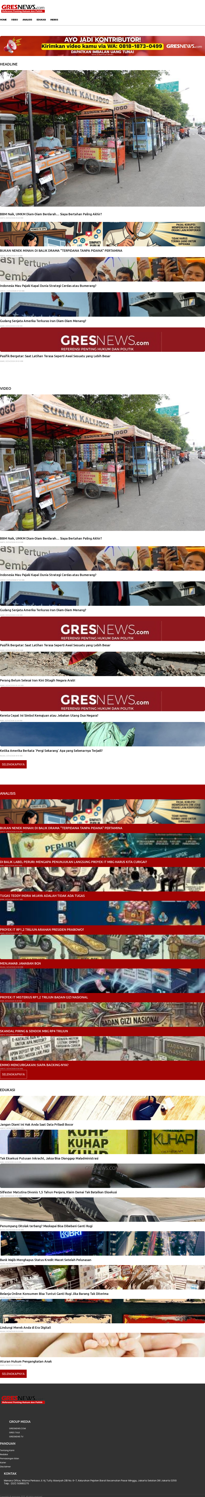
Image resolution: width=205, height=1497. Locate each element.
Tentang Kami (7, 1445)
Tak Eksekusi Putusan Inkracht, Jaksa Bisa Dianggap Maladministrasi (49, 1155)
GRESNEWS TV (16, 1432)
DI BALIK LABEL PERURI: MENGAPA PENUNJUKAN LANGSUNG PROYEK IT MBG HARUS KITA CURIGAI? (73, 860)
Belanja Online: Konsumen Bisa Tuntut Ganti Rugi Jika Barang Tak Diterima (54, 1289)
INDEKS (54, 19)
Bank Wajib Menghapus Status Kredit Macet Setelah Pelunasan (45, 1256)
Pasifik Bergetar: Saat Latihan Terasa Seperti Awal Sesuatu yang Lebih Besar (55, 355)
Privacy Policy (183, 1494)
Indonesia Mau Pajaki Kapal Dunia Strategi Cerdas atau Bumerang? (48, 285)
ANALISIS (27, 19)
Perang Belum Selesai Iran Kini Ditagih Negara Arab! (37, 679)
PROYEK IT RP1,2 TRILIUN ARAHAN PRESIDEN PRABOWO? (42, 927)
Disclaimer (5, 1462)
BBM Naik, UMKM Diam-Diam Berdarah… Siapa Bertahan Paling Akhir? (51, 214)
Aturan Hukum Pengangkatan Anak (26, 1357)
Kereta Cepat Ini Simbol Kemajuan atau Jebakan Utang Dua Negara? (49, 714)
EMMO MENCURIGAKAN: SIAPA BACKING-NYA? (34, 1062)
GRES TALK (14, 1428)
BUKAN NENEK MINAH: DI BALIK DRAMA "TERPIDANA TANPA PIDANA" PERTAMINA (61, 250)
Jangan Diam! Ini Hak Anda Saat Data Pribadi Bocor (36, 1121)
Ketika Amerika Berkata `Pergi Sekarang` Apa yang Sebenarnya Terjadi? (51, 749)
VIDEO (14, 19)
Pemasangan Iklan (9, 1454)
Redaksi (4, 1449)
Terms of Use (199, 1494)
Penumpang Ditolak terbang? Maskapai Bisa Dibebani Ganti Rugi (46, 1222)
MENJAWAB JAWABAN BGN (20, 961)
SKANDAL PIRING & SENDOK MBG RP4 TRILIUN (34, 1028)
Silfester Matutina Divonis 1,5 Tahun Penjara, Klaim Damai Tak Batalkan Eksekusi (58, 1188)
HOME (3, 19)
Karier (3, 1458)
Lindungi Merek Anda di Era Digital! (25, 1323)
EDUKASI (41, 19)
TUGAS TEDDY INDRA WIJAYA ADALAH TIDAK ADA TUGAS (42, 893)
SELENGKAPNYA (13, 762)
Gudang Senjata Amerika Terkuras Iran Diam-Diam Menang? (43, 320)
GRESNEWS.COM (17, 1423)
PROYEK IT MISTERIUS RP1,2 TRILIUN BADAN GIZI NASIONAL (44, 994)
